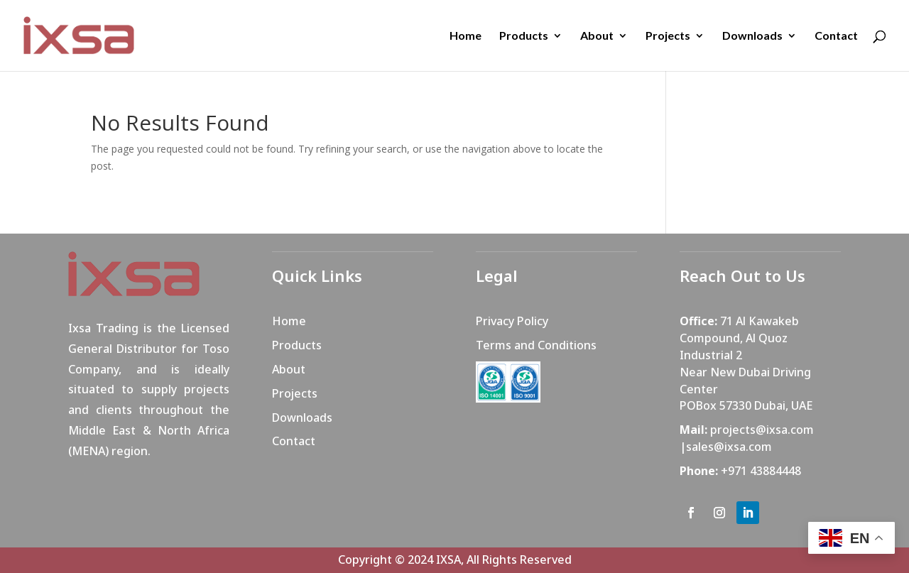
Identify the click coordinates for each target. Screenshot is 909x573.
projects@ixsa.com (762, 429)
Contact (836, 36)
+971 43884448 (761, 471)
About (597, 36)
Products (523, 36)
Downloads (752, 36)
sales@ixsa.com (729, 446)
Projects (668, 36)
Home (465, 36)
